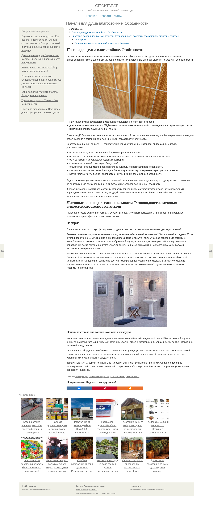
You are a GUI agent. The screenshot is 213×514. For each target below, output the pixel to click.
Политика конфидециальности (86, 489)
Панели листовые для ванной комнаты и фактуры (101, 43)
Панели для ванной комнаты (114, 377)
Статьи (117, 15)
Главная (91, 15)
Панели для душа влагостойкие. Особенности (97, 32)
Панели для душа (81, 377)
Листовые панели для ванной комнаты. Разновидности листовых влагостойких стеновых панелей (125, 36)
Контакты (79, 486)
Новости (105, 15)
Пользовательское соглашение (94, 486)
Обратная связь (135, 486)
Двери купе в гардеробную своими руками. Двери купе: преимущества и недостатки (40, 59)
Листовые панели (96, 377)
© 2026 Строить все (29, 486)
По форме (80, 39)
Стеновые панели (132, 377)
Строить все (106, 6)
